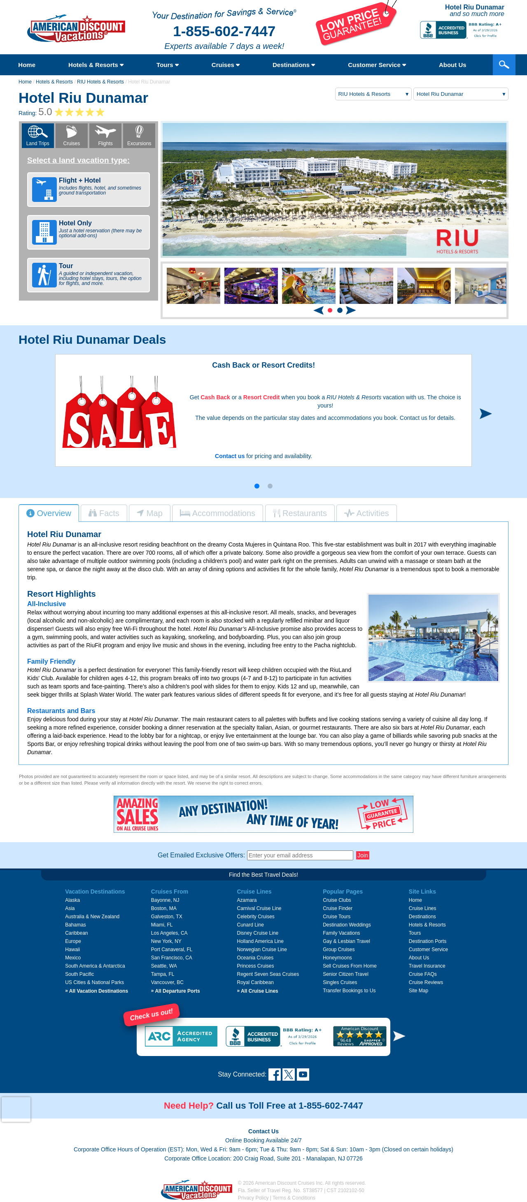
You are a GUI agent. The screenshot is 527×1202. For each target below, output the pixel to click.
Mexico (73, 958)
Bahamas (75, 925)
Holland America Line (260, 941)
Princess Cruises (255, 966)
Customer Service (377, 64)
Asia (70, 908)
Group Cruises (338, 949)
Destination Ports (427, 941)
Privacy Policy (253, 1198)
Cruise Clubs (337, 900)
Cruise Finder (337, 908)
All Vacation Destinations (96, 991)
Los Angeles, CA (169, 933)
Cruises (226, 64)
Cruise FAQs (423, 974)
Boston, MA (164, 908)
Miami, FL (162, 925)
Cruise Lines (422, 908)
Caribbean (76, 933)
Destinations (294, 64)
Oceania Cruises (255, 958)
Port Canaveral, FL (172, 949)
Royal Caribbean (255, 982)
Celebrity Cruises (255, 916)
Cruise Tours (336, 916)
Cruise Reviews (426, 982)
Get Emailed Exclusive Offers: (201, 855)
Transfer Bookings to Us (349, 991)
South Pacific (79, 974)
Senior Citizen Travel (345, 974)
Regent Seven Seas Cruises (268, 974)
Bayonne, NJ (165, 900)
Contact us (230, 456)
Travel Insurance (427, 966)
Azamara (247, 900)
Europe (73, 941)
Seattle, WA (164, 966)
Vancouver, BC (167, 982)
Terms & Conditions (294, 1198)
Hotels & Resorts (96, 64)
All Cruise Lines (257, 991)
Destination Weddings (347, 925)
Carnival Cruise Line (259, 908)
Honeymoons (337, 958)
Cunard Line (250, 925)
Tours (167, 64)
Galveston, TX (166, 916)
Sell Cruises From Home (350, 966)
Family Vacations (341, 933)
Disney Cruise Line (257, 933)
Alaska (72, 900)
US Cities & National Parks (94, 982)
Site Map (418, 991)
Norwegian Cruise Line (262, 949)
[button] (330, 310)
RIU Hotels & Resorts (100, 82)
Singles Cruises (340, 982)
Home (26, 64)
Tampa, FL (163, 974)
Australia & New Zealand (92, 916)
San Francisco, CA (171, 958)
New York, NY (166, 941)
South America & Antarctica (95, 966)
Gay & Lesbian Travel (346, 941)
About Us (452, 64)
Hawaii (72, 949)
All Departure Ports (175, 991)
